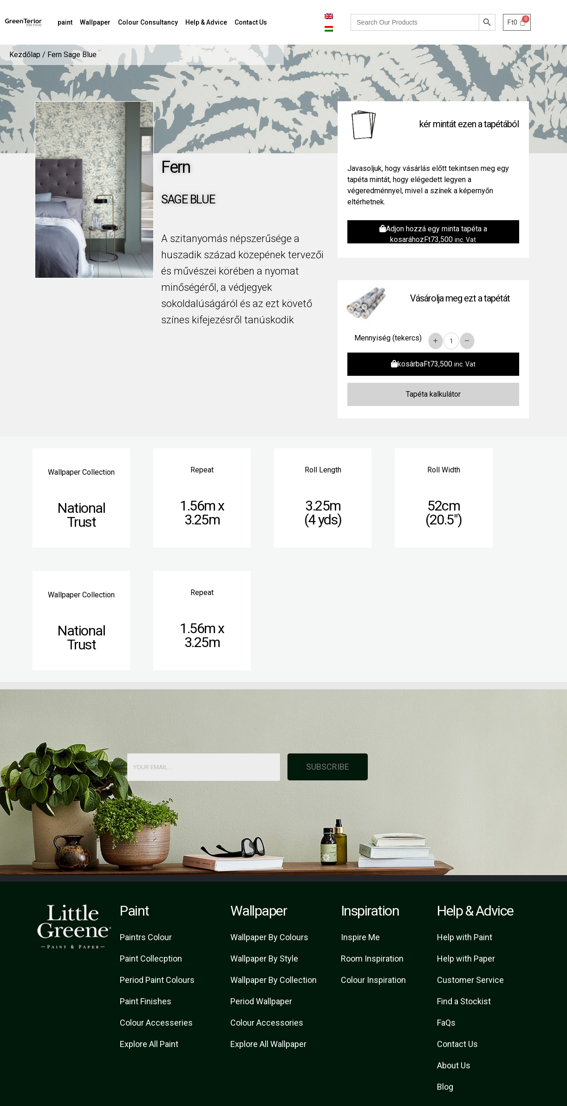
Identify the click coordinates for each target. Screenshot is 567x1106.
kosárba (433, 364)
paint (65, 22)
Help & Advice (206, 22)
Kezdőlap (24, 54)
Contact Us (251, 22)
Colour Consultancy (148, 22)
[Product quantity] (451, 341)
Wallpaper (95, 22)
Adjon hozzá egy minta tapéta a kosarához (433, 233)
